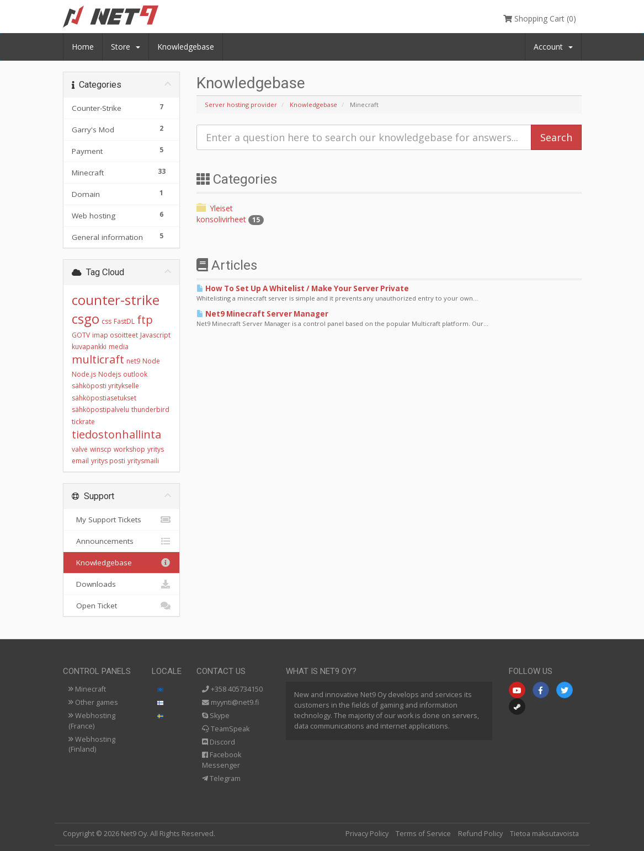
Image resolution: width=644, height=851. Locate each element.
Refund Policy (480, 833)
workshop (129, 449)
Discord (218, 742)
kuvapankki (89, 346)
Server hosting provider (241, 104)
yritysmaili (143, 460)
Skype (216, 715)
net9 (133, 361)
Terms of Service (423, 833)
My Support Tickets (122, 519)
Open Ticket (122, 605)
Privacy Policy (366, 833)
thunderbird (150, 409)
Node (151, 361)
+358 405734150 (232, 689)
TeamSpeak (225, 729)
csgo (85, 318)
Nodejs (109, 374)
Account (553, 46)
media (119, 346)
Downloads (122, 584)
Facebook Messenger (221, 760)
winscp (100, 449)
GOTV (81, 335)
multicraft (98, 359)
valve (80, 449)
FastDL (124, 321)
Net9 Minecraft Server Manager (262, 314)
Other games (93, 702)
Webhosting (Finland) (91, 744)
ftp (145, 319)
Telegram (221, 778)
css (106, 321)
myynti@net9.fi (230, 702)
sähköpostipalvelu (100, 409)
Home (83, 46)
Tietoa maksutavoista (544, 833)
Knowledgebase (185, 46)
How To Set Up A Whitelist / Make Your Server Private (302, 288)
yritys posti (108, 460)
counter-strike (115, 300)
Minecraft (87, 689)
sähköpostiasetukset (104, 398)
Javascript (155, 335)
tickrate (83, 421)
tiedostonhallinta (116, 434)
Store (125, 46)
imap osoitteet (115, 335)
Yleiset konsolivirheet (230, 213)
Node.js (84, 374)
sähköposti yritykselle (105, 385)
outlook (135, 374)
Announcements (122, 541)
